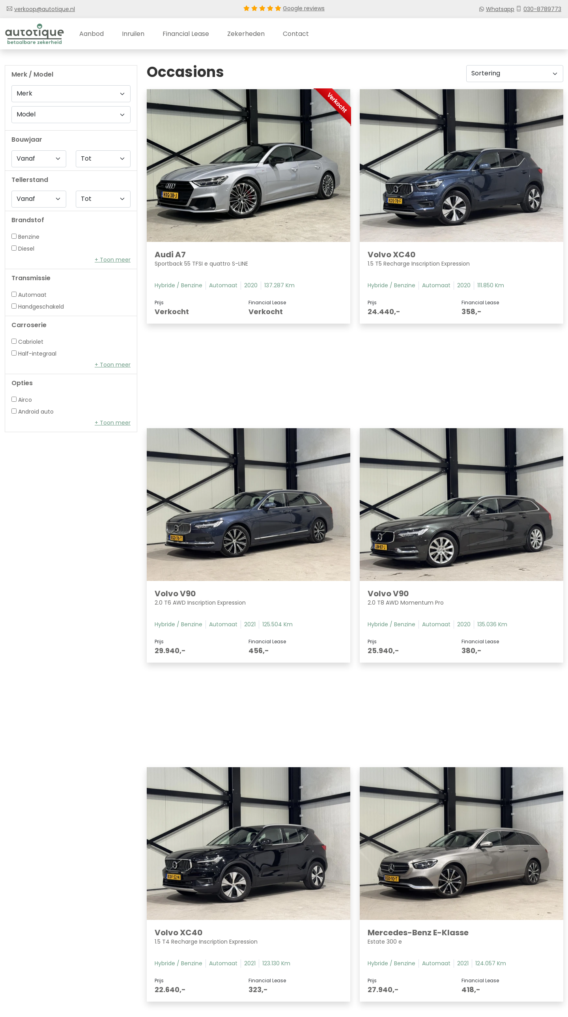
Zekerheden (246, 33)
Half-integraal (33, 354)
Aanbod (91, 33)
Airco (21, 400)
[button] (113, 260)
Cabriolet (27, 342)
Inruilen (133, 33)
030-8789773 (538, 9)
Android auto (32, 412)
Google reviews (304, 8)
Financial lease (186, 33)
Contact (296, 33)
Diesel (22, 248)
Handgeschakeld (37, 307)
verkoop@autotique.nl (41, 9)
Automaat (29, 295)
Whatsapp (497, 9)
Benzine (25, 236)
